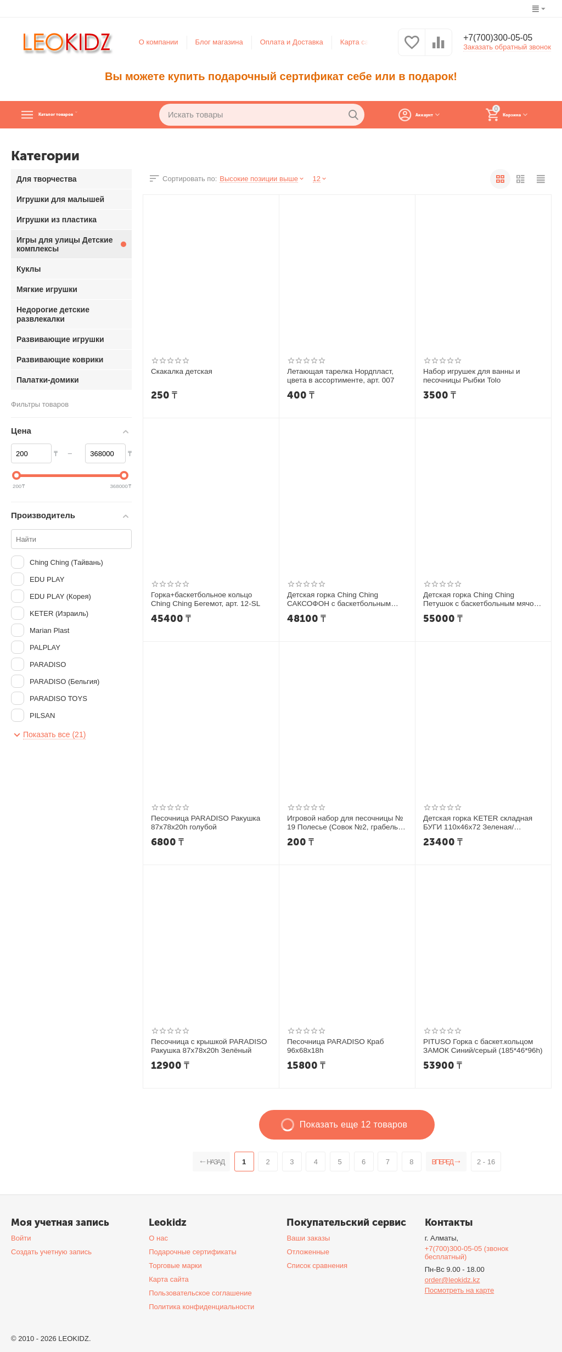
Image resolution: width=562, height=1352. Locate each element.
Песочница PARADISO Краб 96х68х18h (333, 1045)
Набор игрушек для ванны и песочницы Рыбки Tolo (469, 375)
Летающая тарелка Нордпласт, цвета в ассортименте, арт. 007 (338, 375)
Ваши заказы (308, 1238)
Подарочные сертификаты (193, 1252)
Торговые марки (175, 1265)
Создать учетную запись (51, 1252)
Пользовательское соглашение (200, 1293)
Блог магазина (219, 42)
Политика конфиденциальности (201, 1307)
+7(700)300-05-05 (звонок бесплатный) (467, 1252)
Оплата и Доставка (291, 42)
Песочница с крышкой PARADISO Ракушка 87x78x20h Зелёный (206, 1045)
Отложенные (307, 1252)
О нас (158, 1238)
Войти (21, 1238)
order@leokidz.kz (452, 1280)
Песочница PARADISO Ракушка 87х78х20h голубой (203, 822)
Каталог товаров (79, 114)
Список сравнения (316, 1265)
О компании (158, 42)
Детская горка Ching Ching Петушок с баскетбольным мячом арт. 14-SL (482, 599)
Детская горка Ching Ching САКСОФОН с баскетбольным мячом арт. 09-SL (336, 599)
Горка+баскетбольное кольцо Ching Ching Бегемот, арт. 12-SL (209, 599)
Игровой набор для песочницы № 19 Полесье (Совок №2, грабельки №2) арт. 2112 (344, 823)
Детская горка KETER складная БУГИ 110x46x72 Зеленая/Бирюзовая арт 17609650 (475, 823)
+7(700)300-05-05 (503, 38)
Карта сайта (360, 42)
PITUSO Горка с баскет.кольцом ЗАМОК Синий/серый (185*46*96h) (480, 1045)
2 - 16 (496, 1162)
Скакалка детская (180, 371)
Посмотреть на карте (459, 1290)
